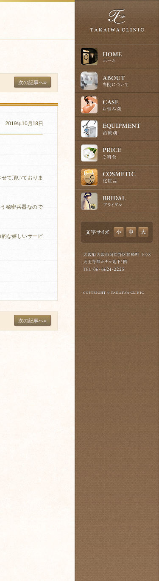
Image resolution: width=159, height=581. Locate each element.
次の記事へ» (32, 82)
